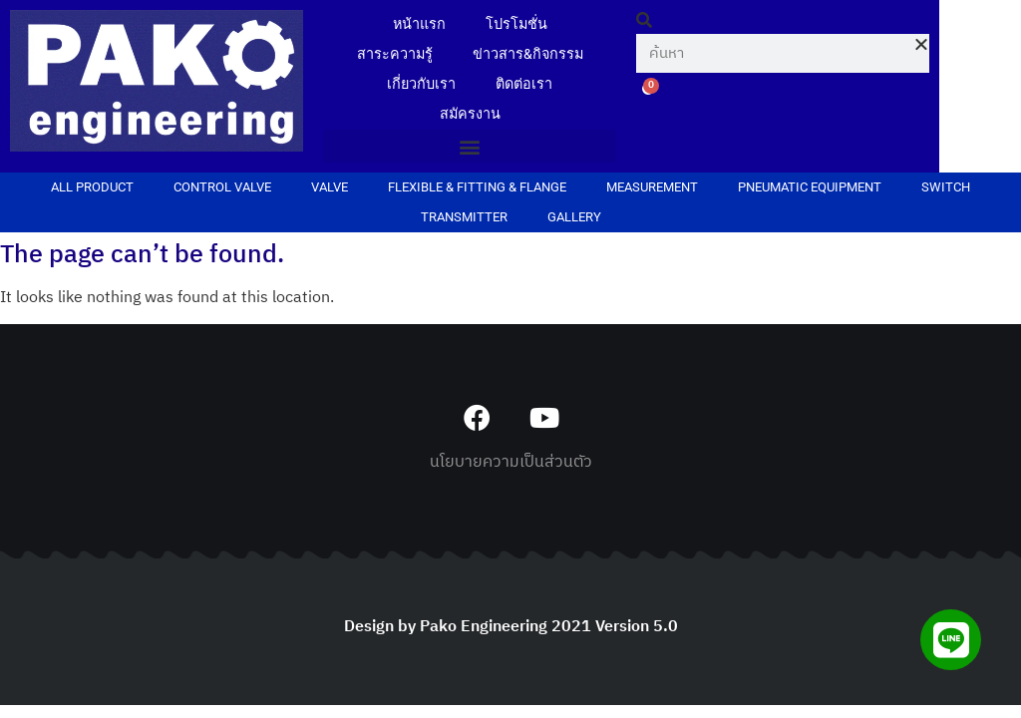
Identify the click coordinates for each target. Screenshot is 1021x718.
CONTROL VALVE (222, 187)
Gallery (574, 216)
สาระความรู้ (395, 54)
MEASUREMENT (652, 187)
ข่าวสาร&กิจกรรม (528, 54)
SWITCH (945, 187)
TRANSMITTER (464, 216)
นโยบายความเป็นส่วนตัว (511, 462)
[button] (469, 146)
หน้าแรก (419, 24)
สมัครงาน (470, 114)
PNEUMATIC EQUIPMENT (809, 187)
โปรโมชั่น (516, 24)
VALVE (329, 187)
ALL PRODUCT (92, 187)
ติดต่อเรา (524, 84)
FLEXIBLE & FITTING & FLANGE (477, 187)
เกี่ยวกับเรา (421, 84)
